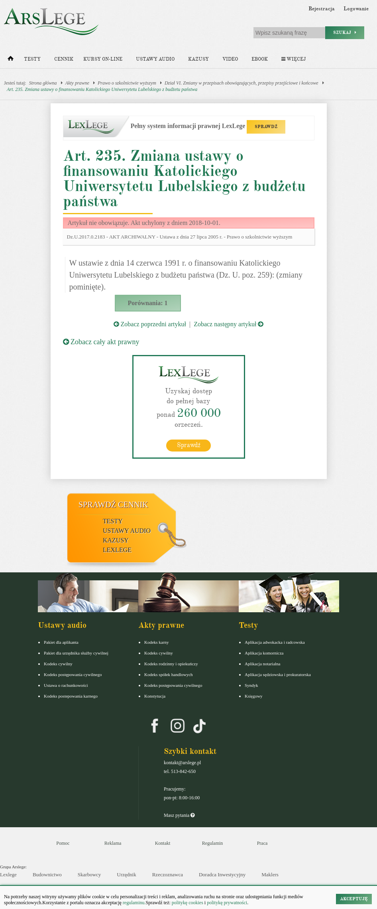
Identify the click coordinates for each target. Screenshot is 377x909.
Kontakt (163, 843)
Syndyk (251, 684)
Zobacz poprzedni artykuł (150, 324)
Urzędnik (126, 874)
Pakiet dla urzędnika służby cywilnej (76, 652)
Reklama (113, 843)
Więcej (293, 59)
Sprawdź (188, 445)
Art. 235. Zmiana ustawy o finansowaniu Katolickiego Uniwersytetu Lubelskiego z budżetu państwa (102, 89)
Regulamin (212, 843)
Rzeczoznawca (167, 874)
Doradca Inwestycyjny (222, 874)
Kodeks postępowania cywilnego (73, 674)
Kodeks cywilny (58, 663)
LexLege (117, 549)
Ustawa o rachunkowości (66, 684)
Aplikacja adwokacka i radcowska (275, 641)
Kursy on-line (102, 59)
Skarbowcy (89, 874)
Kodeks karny (156, 641)
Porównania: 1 (148, 303)
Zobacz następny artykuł (228, 324)
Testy (32, 59)
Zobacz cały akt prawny (101, 342)
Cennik (63, 59)
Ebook (259, 59)
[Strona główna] (10, 60)
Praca (262, 843)
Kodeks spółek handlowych (168, 674)
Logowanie (356, 9)
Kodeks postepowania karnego (71, 695)
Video (230, 59)
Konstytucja (154, 695)
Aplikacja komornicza (264, 652)
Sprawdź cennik (113, 504)
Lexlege (8, 874)
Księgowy (254, 695)
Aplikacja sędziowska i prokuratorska (278, 674)
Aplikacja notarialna (263, 663)
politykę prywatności (227, 902)
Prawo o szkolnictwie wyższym (127, 83)
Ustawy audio (155, 59)
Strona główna (43, 83)
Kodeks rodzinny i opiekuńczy (171, 663)
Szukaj (344, 32)
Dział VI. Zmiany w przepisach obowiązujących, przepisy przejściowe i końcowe (241, 83)
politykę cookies (187, 902)
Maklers (270, 874)
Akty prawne (77, 83)
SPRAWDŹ (266, 126)
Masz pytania (179, 815)
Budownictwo (47, 874)
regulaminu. (134, 902)
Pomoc (62, 843)
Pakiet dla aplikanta (61, 641)
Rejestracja (321, 9)
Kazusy (198, 59)
